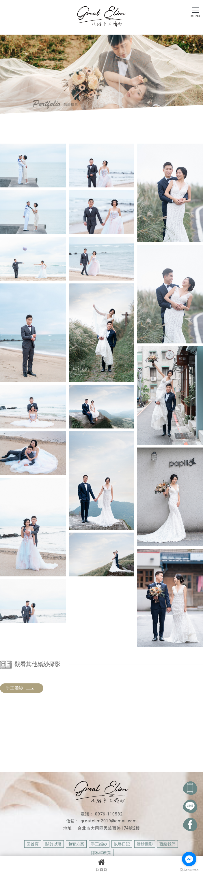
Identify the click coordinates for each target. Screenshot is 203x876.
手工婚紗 (20, 688)
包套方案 (76, 844)
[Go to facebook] (189, 859)
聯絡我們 (167, 844)
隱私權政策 (101, 852)
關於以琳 (53, 844)
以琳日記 (122, 844)
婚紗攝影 (145, 844)
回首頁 (101, 865)
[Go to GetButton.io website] (189, 870)
